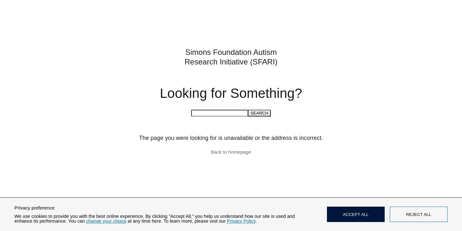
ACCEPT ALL (356, 214)
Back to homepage (231, 152)
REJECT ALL (418, 214)
